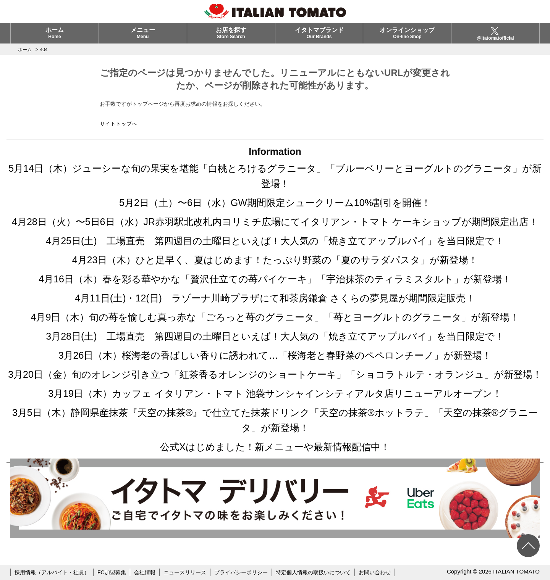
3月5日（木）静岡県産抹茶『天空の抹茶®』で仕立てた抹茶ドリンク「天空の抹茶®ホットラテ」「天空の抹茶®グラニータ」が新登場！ (275, 420)
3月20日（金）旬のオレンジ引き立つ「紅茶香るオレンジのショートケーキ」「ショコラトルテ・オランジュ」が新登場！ (275, 374)
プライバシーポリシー (241, 572)
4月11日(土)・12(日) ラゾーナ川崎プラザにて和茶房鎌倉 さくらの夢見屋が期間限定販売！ (275, 298)
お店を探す (231, 33)
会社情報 (144, 572)
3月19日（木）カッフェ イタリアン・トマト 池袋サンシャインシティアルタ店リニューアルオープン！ (275, 393)
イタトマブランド (319, 33)
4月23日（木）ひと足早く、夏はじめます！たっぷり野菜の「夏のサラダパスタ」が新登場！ (275, 260)
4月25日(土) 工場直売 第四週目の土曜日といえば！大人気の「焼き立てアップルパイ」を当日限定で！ (275, 240)
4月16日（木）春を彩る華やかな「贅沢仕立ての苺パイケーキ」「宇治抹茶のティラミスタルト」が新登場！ (275, 279)
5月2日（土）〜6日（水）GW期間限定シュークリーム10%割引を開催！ (275, 202)
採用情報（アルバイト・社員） (52, 572)
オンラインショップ (407, 33)
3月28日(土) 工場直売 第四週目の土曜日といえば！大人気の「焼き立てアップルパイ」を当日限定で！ (275, 336)
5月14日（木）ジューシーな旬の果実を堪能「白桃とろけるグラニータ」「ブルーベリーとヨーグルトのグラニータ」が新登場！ (275, 176)
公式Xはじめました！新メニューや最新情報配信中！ (275, 446)
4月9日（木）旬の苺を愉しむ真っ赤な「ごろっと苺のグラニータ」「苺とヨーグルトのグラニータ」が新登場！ (275, 317)
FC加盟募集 (111, 572)
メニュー (143, 33)
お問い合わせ (375, 572)
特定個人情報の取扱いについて (313, 572)
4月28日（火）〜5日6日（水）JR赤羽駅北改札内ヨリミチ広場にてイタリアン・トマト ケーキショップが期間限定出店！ (275, 221)
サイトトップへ (118, 124)
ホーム (54, 33)
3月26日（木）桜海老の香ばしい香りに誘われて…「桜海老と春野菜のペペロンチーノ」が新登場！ (275, 355)
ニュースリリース (184, 572)
